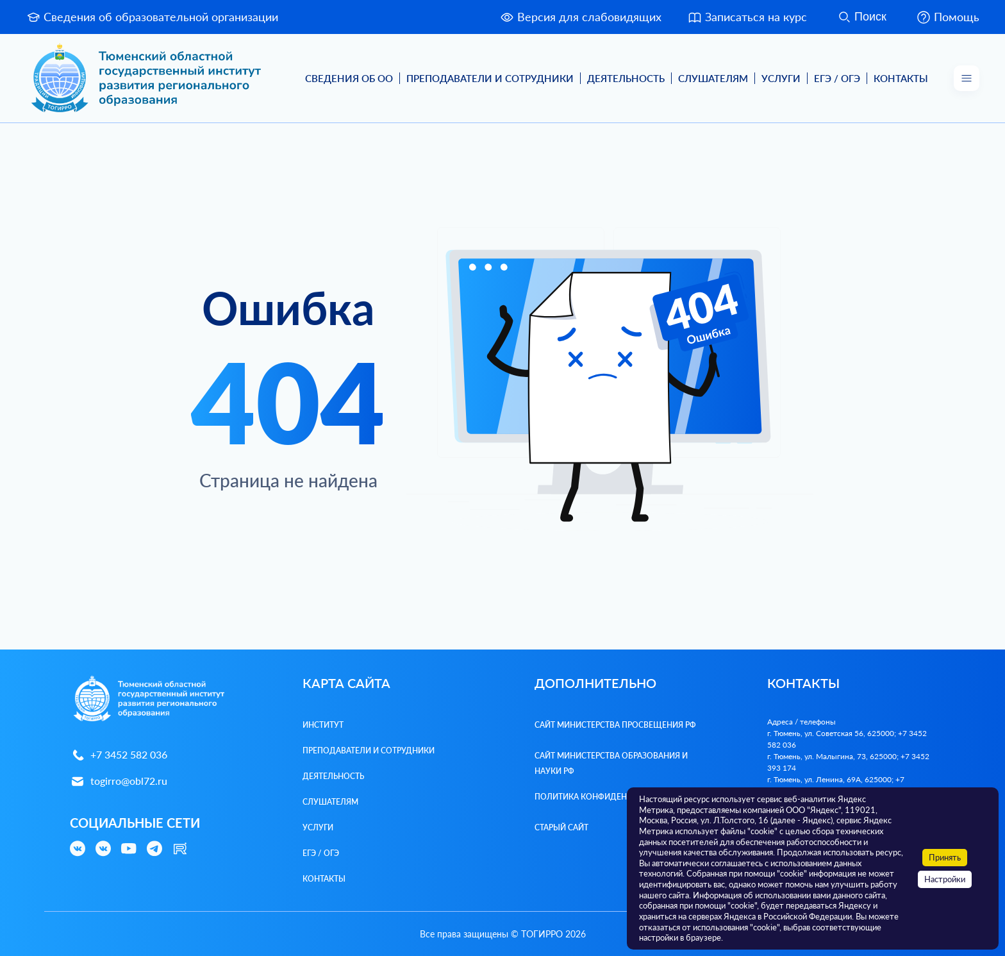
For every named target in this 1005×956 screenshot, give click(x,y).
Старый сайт (561, 827)
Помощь (947, 17)
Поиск (861, 17)
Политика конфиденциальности (608, 796)
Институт (323, 725)
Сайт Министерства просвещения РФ (615, 725)
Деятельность (626, 78)
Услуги (781, 78)
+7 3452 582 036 (118, 755)
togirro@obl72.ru (118, 781)
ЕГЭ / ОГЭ (837, 78)
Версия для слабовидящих (580, 17)
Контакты (901, 78)
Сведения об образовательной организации (152, 17)
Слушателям (713, 78)
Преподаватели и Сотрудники (490, 78)
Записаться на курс (747, 17)
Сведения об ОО (349, 78)
